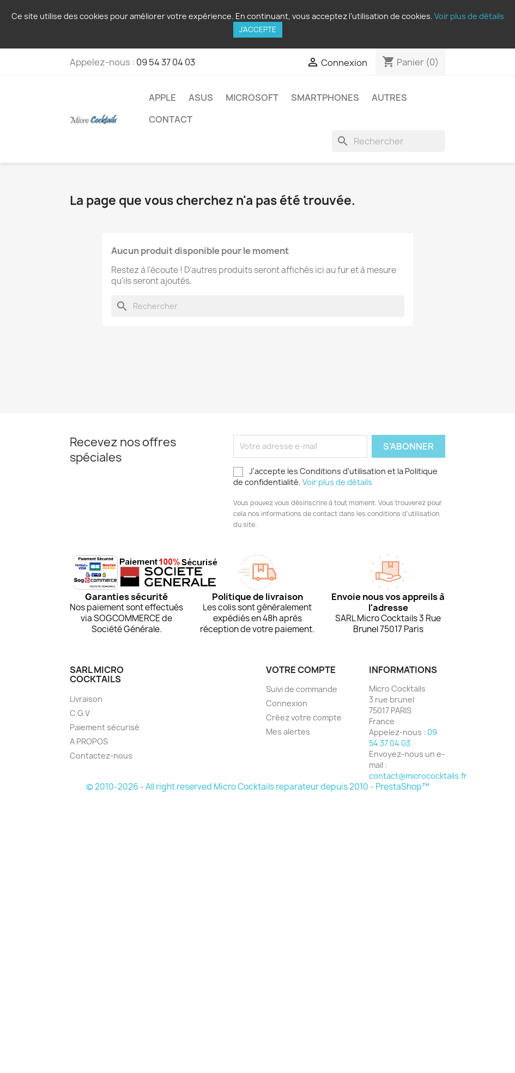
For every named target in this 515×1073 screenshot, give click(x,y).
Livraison (86, 699)
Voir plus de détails (469, 16)
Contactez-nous (101, 755)
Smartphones (325, 98)
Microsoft (252, 98)
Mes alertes (288, 731)
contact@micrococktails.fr (418, 776)
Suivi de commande (301, 689)
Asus (201, 98)
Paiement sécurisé (105, 727)
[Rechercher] (388, 141)
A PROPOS (89, 741)
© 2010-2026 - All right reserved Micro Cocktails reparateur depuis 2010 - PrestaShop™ (257, 786)
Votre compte (301, 670)
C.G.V (80, 713)
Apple (162, 98)
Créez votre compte (304, 717)
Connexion (286, 703)
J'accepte (257, 29)
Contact (170, 119)
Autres (389, 98)
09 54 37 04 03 (165, 62)
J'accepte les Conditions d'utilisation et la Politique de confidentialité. (335, 476)
